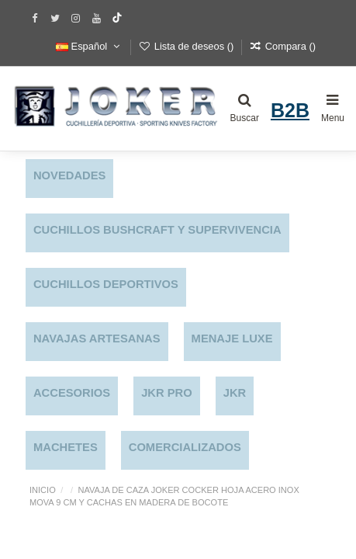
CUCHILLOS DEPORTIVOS (105, 284)
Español (89, 46)
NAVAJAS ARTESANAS (97, 338)
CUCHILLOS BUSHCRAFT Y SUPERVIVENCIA (157, 230)
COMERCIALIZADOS (185, 447)
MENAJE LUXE (232, 338)
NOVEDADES (69, 175)
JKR (235, 393)
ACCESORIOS (71, 393)
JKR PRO (166, 393)
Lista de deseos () (188, 46)
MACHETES (65, 447)
